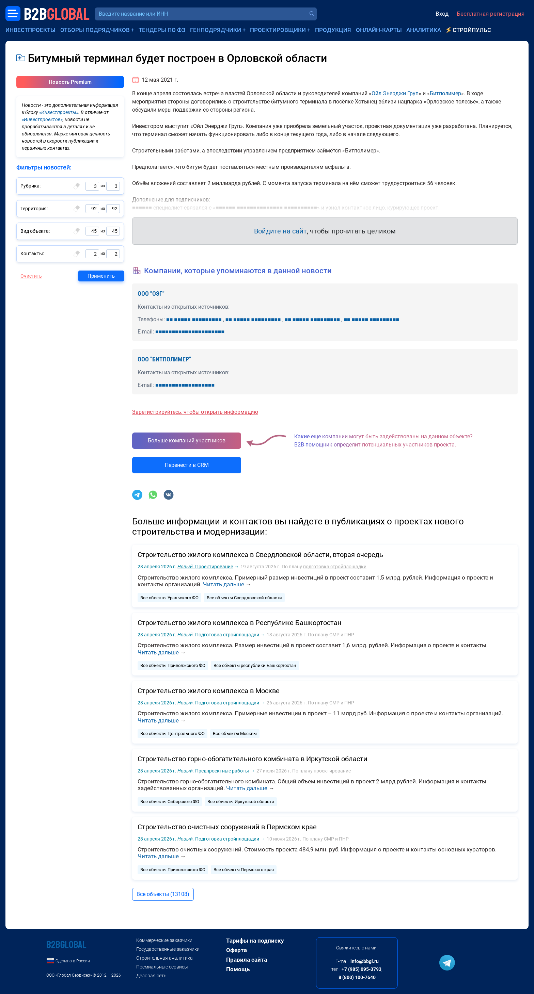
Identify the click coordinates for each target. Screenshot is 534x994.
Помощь (238, 969)
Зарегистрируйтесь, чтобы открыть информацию (195, 412)
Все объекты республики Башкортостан (255, 665)
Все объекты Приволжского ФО (172, 665)
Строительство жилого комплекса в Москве (209, 691)
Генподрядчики (215, 30)
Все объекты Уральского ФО (169, 597)
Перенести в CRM (187, 465)
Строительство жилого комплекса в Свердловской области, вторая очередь (260, 555)
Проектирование (205, 566)
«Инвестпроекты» (58, 112)
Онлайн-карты (379, 30)
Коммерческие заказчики (164, 940)
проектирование (332, 770)
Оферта (236, 950)
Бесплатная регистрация (490, 13)
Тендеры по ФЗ (162, 30)
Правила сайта (246, 959)
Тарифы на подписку (255, 940)
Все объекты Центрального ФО (172, 733)
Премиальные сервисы (162, 966)
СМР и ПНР (341, 634)
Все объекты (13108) (163, 894)
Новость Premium (70, 82)
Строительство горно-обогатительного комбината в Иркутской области (252, 759)
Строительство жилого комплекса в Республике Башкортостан (240, 623)
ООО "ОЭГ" (151, 293)
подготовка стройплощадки (334, 566)
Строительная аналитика (164, 958)
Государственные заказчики (168, 949)
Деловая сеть (151, 975)
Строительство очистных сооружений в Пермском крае (227, 827)
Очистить (31, 276)
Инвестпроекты (30, 30)
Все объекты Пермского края (244, 869)
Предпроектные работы (213, 770)
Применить (101, 276)
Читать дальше (223, 584)
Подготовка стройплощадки (218, 634)
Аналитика (423, 30)
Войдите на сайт (280, 231)
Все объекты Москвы (235, 733)
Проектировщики (278, 30)
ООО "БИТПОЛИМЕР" (164, 359)
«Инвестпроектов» (42, 119)
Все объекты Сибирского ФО (169, 801)
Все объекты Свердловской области (244, 597)
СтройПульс (472, 30)
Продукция (333, 30)
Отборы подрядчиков (95, 30)
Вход (442, 13)
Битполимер (445, 93)
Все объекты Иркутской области (240, 801)
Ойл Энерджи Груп (395, 93)
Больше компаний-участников (186, 440)
